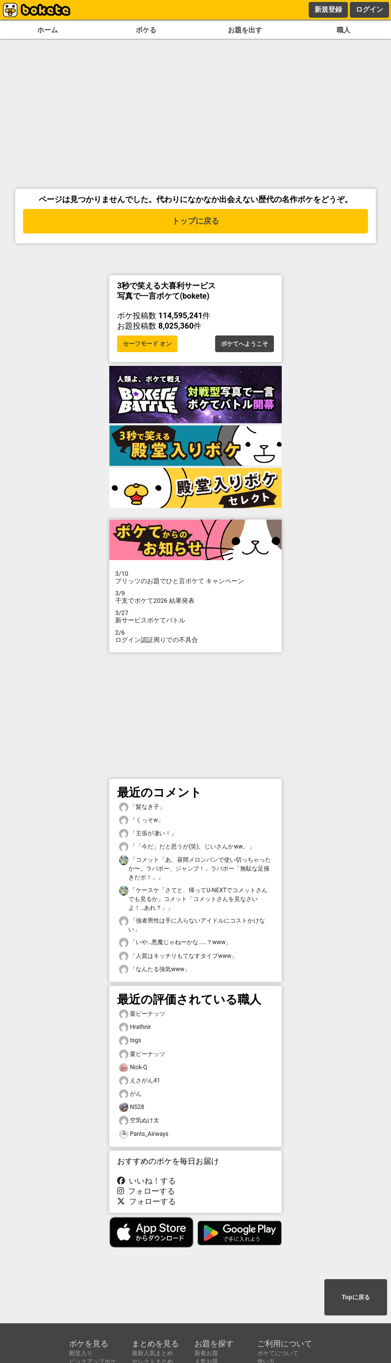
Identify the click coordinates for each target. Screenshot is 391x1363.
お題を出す (245, 30)
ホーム (47, 30)
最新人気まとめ (152, 1353)
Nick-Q (133, 1067)
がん (130, 1094)
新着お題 (206, 1353)
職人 (343, 30)
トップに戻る (195, 221)
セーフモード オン (147, 343)
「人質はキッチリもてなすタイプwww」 (178, 956)
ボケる (146, 30)
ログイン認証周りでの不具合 (195, 636)
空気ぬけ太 (139, 1120)
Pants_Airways (144, 1134)
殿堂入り (81, 1353)
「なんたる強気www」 (154, 969)
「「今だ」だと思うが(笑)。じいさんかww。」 (187, 846)
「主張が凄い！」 (148, 833)
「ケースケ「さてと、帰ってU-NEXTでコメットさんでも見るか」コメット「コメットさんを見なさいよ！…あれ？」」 (193, 898)
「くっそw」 (141, 820)
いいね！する (146, 1180)
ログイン (369, 9)
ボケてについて (277, 1353)
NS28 (131, 1107)
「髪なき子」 (142, 807)
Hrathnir (135, 1027)
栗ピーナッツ (142, 1014)
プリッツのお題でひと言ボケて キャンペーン (195, 577)
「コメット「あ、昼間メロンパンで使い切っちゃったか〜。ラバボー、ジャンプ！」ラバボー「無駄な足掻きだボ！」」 (195, 868)
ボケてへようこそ (244, 343)
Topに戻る (355, 1297)
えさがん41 (139, 1080)
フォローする (146, 1191)
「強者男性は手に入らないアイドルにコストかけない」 (192, 924)
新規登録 (328, 9)
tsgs (130, 1040)
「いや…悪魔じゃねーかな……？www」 (175, 942)
